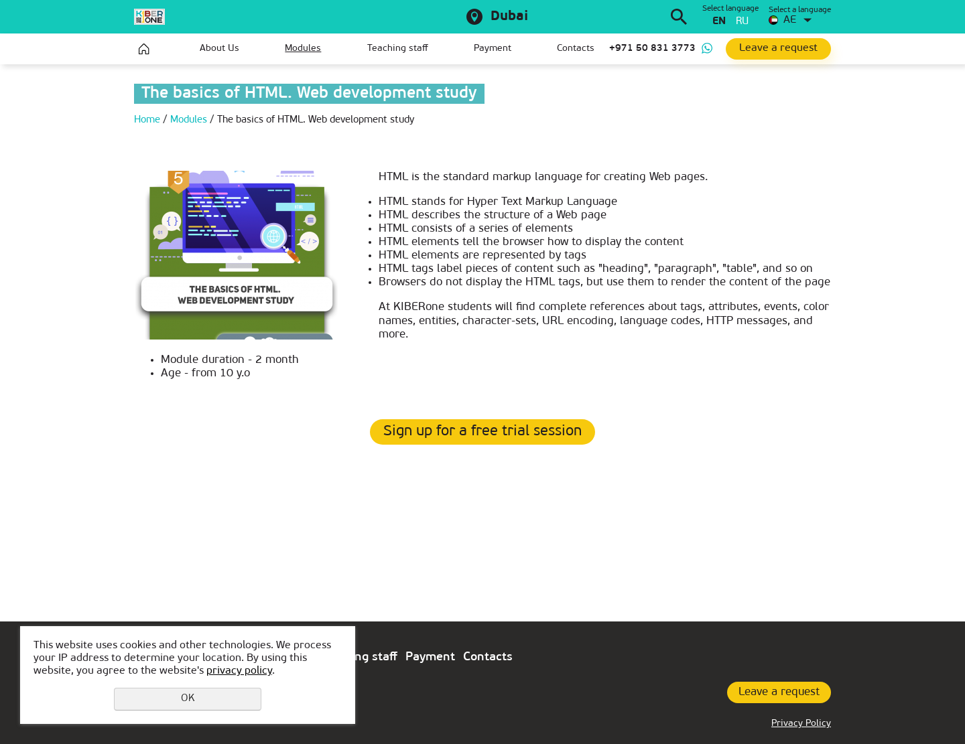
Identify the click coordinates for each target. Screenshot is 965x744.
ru (742, 22)
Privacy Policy (801, 724)
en (719, 22)
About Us (219, 49)
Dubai (509, 16)
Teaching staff (397, 49)
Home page (144, 48)
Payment (492, 49)
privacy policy (239, 671)
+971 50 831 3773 (652, 49)
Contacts (575, 49)
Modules (303, 49)
